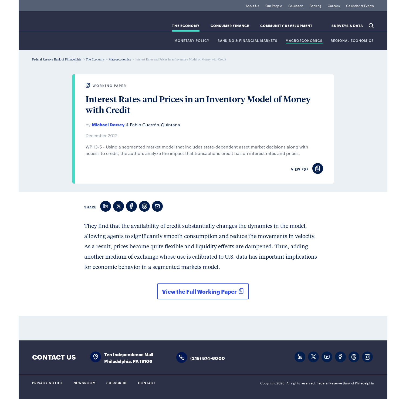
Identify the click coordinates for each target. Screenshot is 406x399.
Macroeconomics (304, 41)
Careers (334, 5)
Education (295, 5)
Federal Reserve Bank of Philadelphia (76, 24)
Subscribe (116, 382)
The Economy (185, 26)
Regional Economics (352, 41)
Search (371, 25)
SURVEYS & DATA (347, 26)
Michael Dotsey (108, 124)
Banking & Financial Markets (248, 41)
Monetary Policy (191, 41)
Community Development (286, 26)
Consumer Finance (230, 26)
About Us (252, 5)
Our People (273, 5)
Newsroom (84, 382)
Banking (316, 5)
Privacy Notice (47, 382)
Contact (146, 382)
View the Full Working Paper (199, 291)
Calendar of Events (360, 5)
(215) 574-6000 (207, 358)
